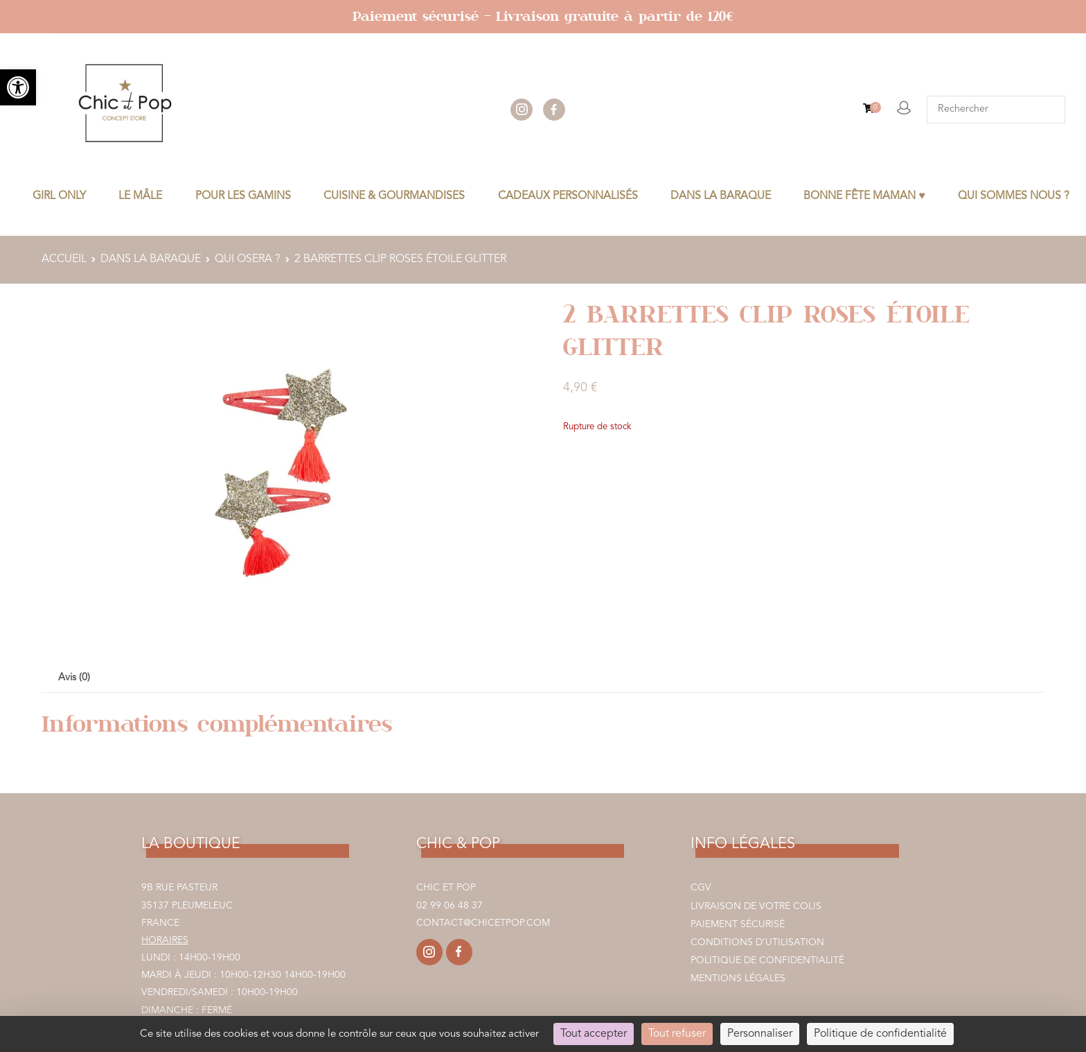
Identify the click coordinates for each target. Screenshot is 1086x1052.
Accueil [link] (64, 259)
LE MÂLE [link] (140, 196)
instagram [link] (521, 109)
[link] (18, 87)
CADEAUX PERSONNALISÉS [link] (568, 196)
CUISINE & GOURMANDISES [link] (394, 196)
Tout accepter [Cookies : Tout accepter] (593, 1034)
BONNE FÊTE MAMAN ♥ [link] (864, 196)
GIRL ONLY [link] (59, 196)
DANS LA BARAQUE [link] (720, 196)
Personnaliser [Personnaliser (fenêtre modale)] (759, 1034)
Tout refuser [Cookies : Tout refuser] (677, 1034)
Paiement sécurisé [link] (738, 924)
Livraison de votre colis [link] (756, 906)
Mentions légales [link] (738, 978)
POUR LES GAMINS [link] (243, 196)
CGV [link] (701, 888)
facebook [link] (554, 109)
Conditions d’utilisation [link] (757, 942)
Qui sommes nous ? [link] (1013, 196)
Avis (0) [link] (74, 678)
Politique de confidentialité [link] (767, 960)
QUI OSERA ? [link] (248, 259)
